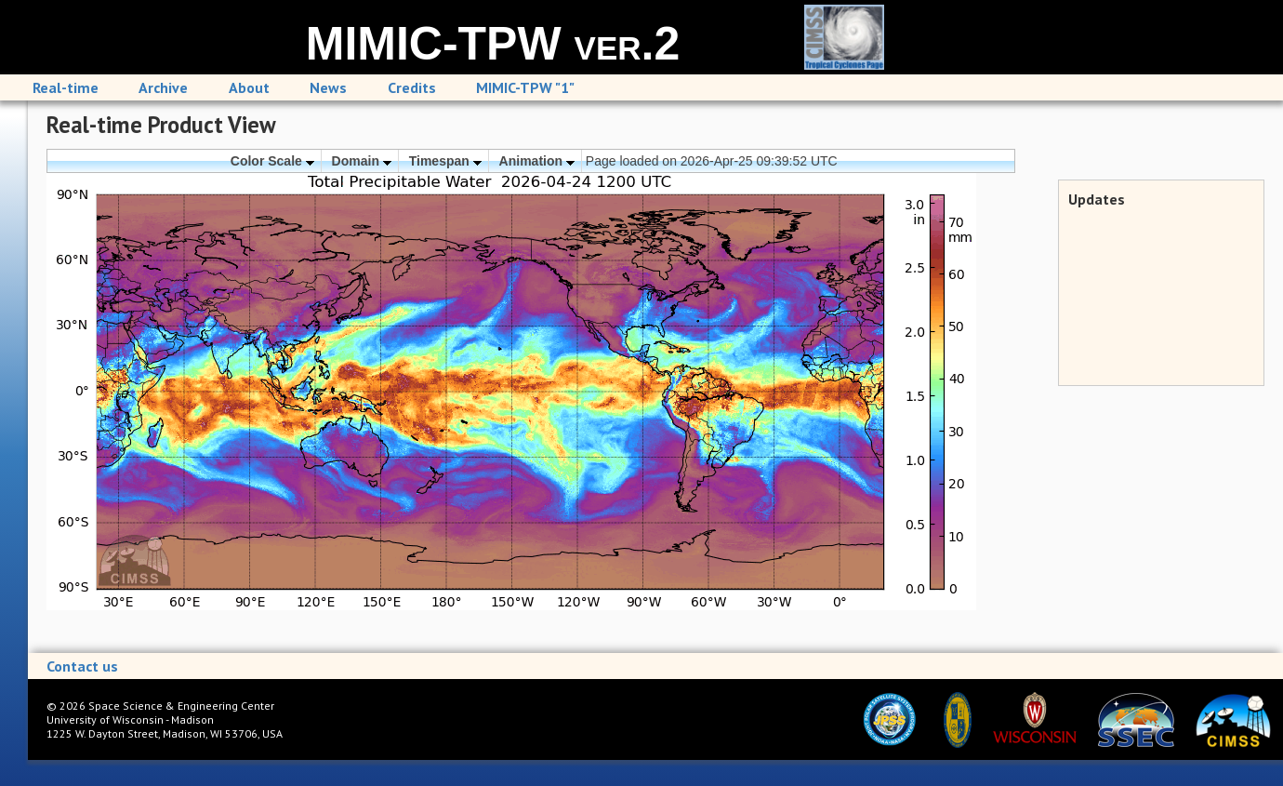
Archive (163, 87)
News (328, 87)
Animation (537, 160)
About (249, 87)
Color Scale (272, 160)
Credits (412, 87)
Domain (361, 160)
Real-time (66, 87)
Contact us (82, 666)
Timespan (445, 160)
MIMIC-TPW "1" (525, 87)
